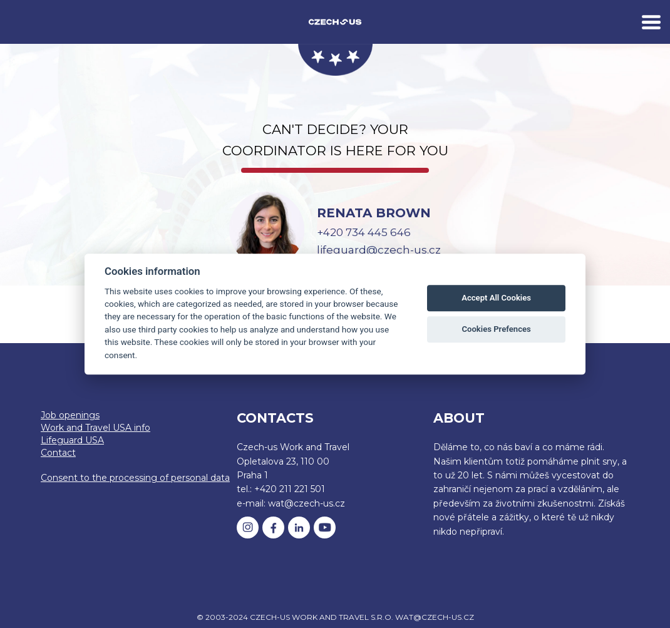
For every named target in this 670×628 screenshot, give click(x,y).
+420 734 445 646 (364, 232)
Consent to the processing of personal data (135, 477)
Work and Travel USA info (95, 427)
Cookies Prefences (495, 329)
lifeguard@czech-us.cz (379, 250)
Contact (58, 452)
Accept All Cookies (496, 298)
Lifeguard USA (72, 440)
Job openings (70, 415)
